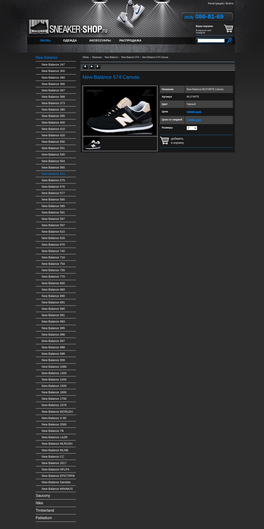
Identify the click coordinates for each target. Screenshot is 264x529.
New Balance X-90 (54, 418)
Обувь (45, 40)
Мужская (96, 57)
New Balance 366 (53, 84)
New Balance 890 (53, 296)
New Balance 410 (53, 129)
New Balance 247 (53, 64)
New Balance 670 (53, 244)
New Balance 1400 (54, 379)
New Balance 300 (53, 71)
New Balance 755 (53, 270)
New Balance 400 (53, 122)
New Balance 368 (53, 96)
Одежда (70, 40)
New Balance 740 (53, 251)
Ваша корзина (204, 26)
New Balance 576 (53, 186)
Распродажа (130, 40)
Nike (39, 503)
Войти (229, 3)
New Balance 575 (53, 180)
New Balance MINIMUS (57, 488)
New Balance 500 (53, 141)
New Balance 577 (53, 193)
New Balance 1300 (54, 373)
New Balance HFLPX (56, 469)
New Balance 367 (53, 90)
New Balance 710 (53, 257)
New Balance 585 (53, 206)
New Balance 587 (53, 218)
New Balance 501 (53, 148)
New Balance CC (53, 456)
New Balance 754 (53, 263)
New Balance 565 (53, 167)
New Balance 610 (53, 231)
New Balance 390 (53, 109)
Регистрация (216, 3)
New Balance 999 (53, 360)
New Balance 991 (53, 315)
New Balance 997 (53, 341)
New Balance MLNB (55, 450)
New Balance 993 (53, 321)
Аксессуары (100, 40)
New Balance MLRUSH (57, 443)
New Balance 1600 (54, 392)
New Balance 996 (53, 334)
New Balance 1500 (54, 386)
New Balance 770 (53, 276)
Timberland (45, 510)
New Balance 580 (53, 199)
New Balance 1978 (54, 405)
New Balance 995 (53, 328)
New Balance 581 (53, 212)
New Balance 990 (53, 308)
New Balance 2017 (54, 463)
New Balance (47, 57)
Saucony (43, 496)
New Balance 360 (53, 77)
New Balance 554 (53, 161)
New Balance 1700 (54, 398)
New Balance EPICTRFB (58, 475)
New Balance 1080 (54, 366)
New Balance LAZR (55, 437)
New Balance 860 (53, 289)
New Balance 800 (53, 283)
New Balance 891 (53, 302)
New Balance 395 (53, 116)
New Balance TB (53, 430)
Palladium (44, 518)
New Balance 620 (53, 238)
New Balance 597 (53, 225)
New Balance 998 (53, 353)
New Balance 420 (53, 135)
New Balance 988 (53, 347)
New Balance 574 (53, 174)
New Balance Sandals (56, 482)
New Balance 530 (53, 154)
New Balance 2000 (54, 424)
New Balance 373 (53, 103)
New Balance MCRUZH (57, 411)
